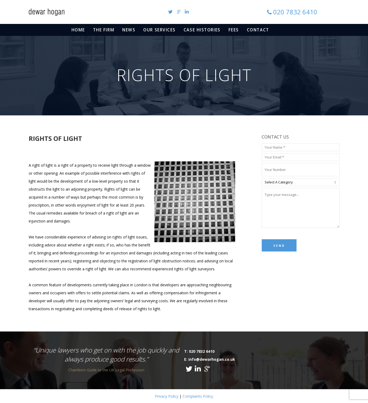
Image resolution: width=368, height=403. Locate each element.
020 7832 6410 (295, 11)
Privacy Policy (166, 396)
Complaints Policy (198, 396)
